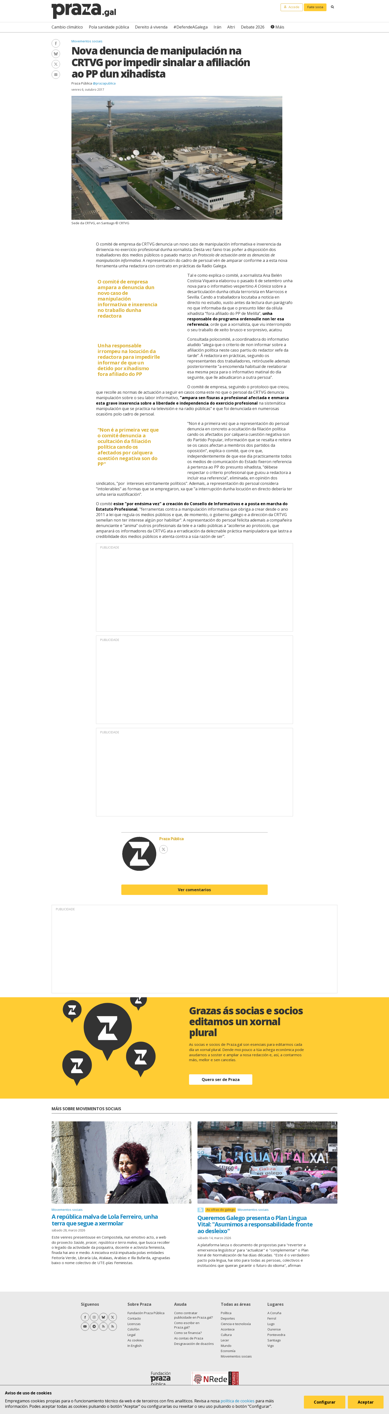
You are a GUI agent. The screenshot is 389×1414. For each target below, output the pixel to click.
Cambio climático (67, 27)
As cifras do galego (220, 1210)
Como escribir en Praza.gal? (186, 1325)
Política (226, 1313)
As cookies (136, 1340)
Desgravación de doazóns (194, 1343)
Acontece (228, 1329)
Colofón (133, 1329)
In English (135, 1345)
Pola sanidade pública (109, 27)
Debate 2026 (252, 27)
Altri (231, 27)
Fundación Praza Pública (146, 1313)
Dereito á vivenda (151, 27)
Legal (131, 1334)
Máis (279, 27)
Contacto (134, 1318)
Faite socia (315, 7)
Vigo (270, 1345)
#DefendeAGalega (190, 27)
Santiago (274, 1340)
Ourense (274, 1329)
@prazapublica (104, 83)
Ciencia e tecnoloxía (236, 1324)
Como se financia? (188, 1333)
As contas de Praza (188, 1338)
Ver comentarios (194, 889)
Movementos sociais (86, 41)
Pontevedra (276, 1334)
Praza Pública (81, 83)
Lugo (271, 1324)
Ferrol (271, 1318)
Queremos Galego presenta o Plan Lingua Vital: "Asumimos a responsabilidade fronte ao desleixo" (254, 1224)
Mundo (226, 1345)
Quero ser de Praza (221, 1079)
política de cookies (238, 1401)
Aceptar (366, 1402)
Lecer (225, 1340)
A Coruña (274, 1313)
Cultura (226, 1334)
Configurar (325, 1402)
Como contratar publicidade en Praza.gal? (193, 1315)
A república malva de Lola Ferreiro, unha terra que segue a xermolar (105, 1219)
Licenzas (134, 1324)
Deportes (228, 1318)
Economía (228, 1351)
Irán (217, 27)
